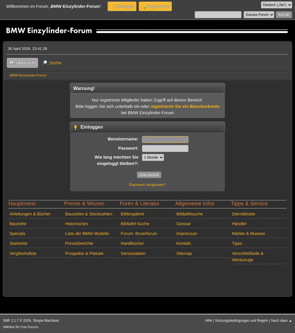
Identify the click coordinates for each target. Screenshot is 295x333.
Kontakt (183, 243)
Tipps (237, 243)
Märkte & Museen (248, 233)
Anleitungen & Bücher (30, 214)
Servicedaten (133, 253)
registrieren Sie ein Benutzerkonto (185, 106)
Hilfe (208, 321)
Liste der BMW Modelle (87, 233)
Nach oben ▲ (281, 321)
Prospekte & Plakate (84, 253)
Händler (239, 223)
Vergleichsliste (23, 253)
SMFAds (9, 327)
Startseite (18, 243)
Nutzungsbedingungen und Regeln (241, 321)
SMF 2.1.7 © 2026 (17, 321)
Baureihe (18, 223)
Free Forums (29, 327)
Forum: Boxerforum (139, 233)
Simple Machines (46, 321)
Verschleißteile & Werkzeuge (248, 256)
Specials (18, 233)
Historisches (76, 223)
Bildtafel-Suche (135, 223)
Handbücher (132, 243)
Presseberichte (79, 243)
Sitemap (184, 253)
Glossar (183, 223)
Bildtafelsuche (189, 214)
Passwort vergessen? (147, 185)
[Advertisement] (111, 275)
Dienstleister (243, 214)
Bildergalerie (132, 214)
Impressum (186, 233)
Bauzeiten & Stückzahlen (88, 214)
